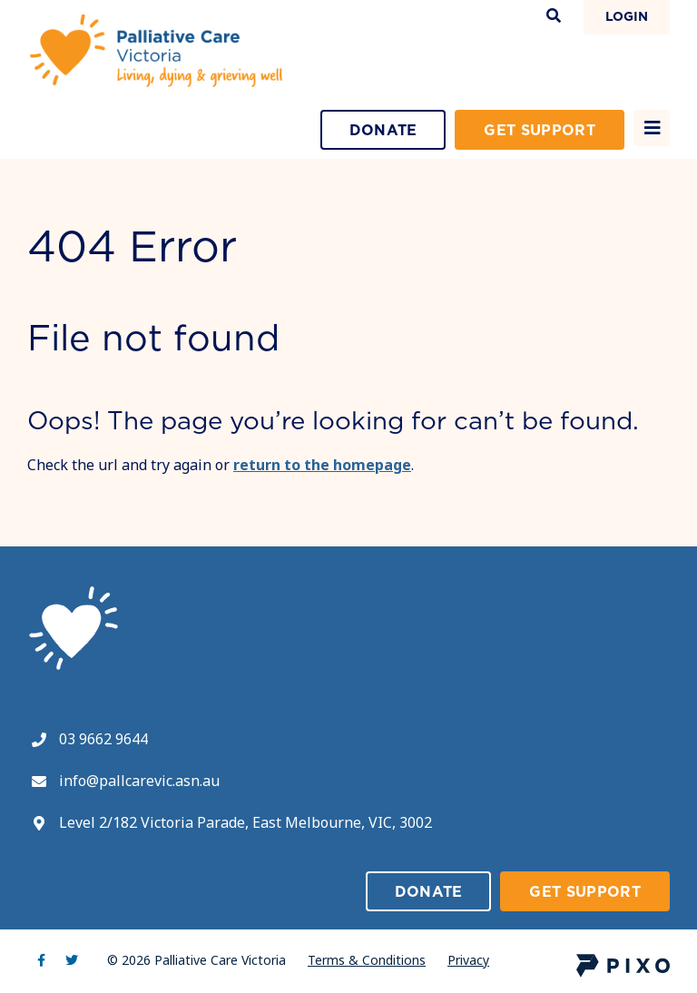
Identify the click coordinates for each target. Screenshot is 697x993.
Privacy (468, 959)
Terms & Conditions (367, 959)
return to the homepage (322, 465)
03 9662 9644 (103, 739)
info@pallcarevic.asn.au (139, 781)
